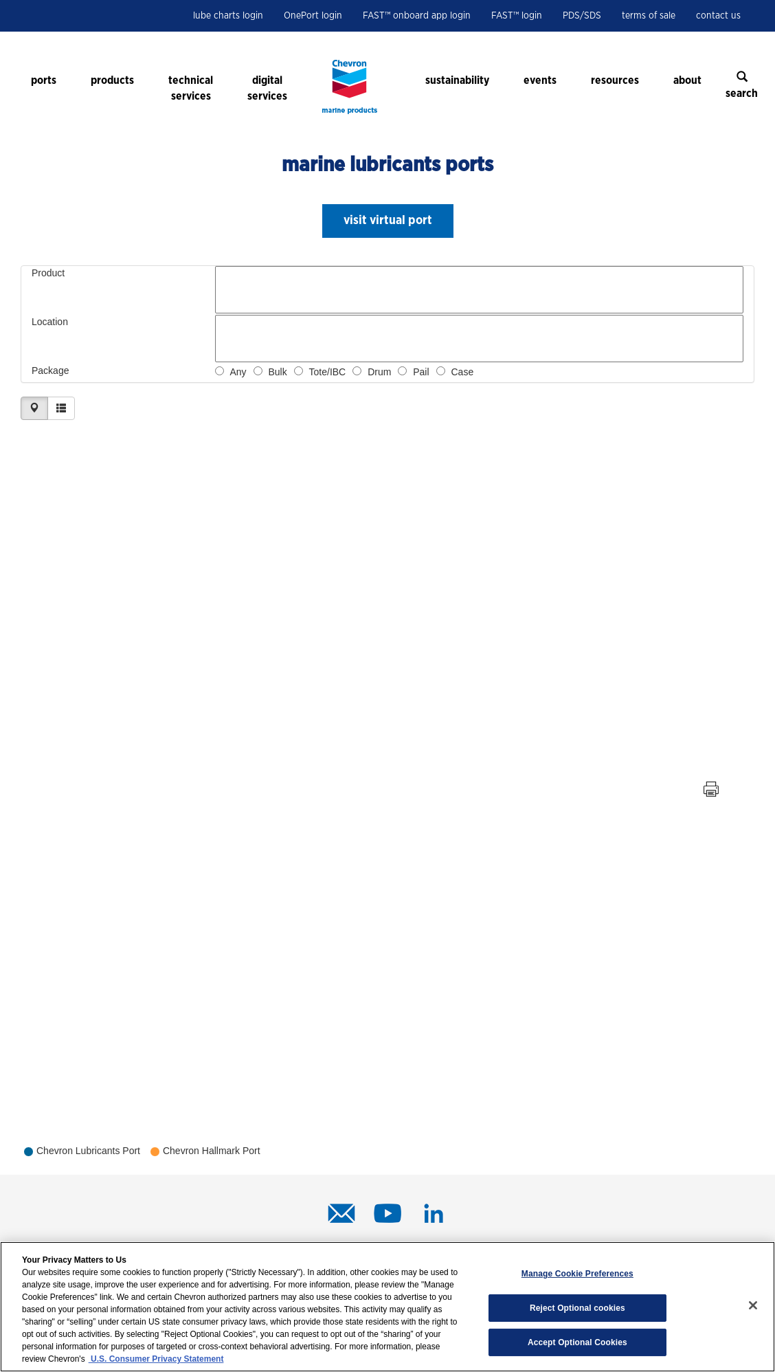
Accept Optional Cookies (577, 1342)
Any (237, 371)
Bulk (277, 371)
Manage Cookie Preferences (577, 1274)
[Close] (753, 1305)
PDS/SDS (582, 16)
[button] (387, 221)
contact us (718, 16)
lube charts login (228, 16)
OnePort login (313, 16)
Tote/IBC (327, 371)
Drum (379, 371)
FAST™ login (516, 16)
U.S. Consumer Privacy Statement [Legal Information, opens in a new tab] (156, 1359)
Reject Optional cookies (577, 1308)
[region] (387, 1306)
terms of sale (648, 16)
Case (462, 371)
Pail (421, 371)
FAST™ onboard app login (417, 16)
